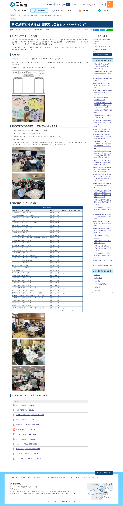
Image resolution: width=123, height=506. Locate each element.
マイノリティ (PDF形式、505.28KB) (27, 458)
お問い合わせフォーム (102, 54)
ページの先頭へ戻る (106, 472)
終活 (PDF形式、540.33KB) (24, 439)
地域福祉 (97, 281)
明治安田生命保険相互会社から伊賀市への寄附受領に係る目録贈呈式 (102, 169)
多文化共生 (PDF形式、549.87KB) (26, 449)
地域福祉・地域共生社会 (53, 15)
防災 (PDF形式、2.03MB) (23, 405)
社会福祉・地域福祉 (38, 15)
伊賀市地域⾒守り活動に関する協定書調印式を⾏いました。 (102, 223)
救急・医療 (98, 278)
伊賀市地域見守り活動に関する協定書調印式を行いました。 (102, 255)
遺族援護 (97, 290)
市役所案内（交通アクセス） (92, 477)
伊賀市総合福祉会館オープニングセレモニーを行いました (102, 248)
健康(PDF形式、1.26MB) (23, 410)
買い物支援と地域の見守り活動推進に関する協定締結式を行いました (102, 66)
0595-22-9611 (24, 489)
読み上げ (76, 4)
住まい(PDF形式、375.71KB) (25, 444)
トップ (19, 15)
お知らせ (97, 275)
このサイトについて (74, 477)
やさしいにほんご (99, 4)
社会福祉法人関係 (100, 284)
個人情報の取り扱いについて (56, 477)
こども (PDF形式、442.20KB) (25, 434)
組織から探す (27, 477)
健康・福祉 (26, 15)
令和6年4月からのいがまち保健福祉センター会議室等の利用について (102, 136)
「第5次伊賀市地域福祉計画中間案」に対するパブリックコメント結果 (103, 105)
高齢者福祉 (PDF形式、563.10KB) (26, 424)
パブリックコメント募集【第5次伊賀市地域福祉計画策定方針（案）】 (103, 162)
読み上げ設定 (86, 4)
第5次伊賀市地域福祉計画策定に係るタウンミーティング (103, 92)
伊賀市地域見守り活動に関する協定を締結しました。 (102, 85)
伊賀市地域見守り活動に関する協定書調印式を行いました (102, 202)
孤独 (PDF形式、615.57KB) (24, 429)
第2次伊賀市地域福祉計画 (103, 265)
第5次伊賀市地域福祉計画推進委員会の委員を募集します (103, 73)
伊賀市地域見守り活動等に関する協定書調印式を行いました (102, 185)
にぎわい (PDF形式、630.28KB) (25, 453)
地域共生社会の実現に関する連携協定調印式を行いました (102, 216)
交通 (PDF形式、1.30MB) (23, 419)
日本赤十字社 (98, 287)
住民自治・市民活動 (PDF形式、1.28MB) (28, 415)
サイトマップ (16, 477)
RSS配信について (39, 477)
